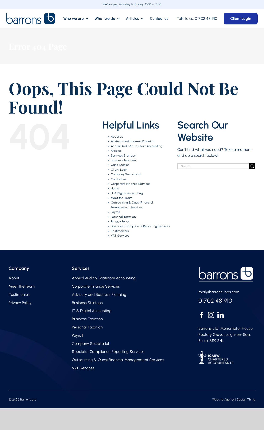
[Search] (252, 166)
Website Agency (223, 399)
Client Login (119, 169)
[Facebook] (201, 315)
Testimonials (120, 231)
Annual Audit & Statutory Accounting (136, 146)
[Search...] (213, 166)
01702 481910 (206, 18)
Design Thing (246, 399)
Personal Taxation (123, 217)
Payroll (115, 212)
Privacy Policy (120, 221)
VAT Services (120, 235)
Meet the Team (121, 198)
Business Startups (123, 155)
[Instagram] (211, 315)
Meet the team (22, 286)
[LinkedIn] (220, 315)
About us (117, 136)
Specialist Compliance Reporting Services (140, 226)
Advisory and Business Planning (132, 141)
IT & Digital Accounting (127, 193)
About (14, 278)
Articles (116, 151)
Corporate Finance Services (130, 184)
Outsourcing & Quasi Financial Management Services (118, 360)
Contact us (118, 179)
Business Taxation (123, 160)
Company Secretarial (126, 174)
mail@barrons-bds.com (219, 292)
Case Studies (120, 165)
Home (115, 188)
